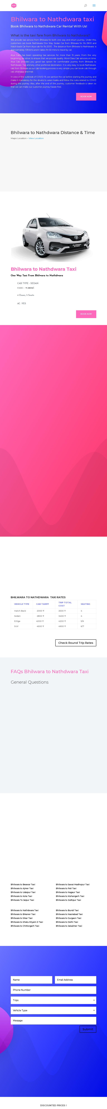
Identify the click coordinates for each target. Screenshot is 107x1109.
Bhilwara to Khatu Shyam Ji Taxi (27, 922)
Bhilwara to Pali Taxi (66, 888)
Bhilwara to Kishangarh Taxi (70, 896)
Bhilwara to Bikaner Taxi (23, 914)
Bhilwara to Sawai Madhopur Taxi (72, 884)
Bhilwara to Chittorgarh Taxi (25, 926)
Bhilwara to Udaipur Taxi (23, 892)
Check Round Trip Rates (75, 643)
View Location (36, 138)
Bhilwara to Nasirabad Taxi (69, 914)
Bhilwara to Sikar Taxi (21, 918)
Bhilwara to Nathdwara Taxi (24, 910)
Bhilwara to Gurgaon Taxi (68, 918)
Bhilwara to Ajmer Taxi (22, 888)
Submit (88, 1029)
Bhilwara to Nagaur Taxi (68, 892)
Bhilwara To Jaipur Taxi (22, 900)
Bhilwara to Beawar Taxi (23, 884)
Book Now (86, 97)
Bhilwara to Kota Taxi (21, 896)
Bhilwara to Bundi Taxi (67, 910)
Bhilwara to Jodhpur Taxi (68, 900)
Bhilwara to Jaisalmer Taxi (69, 926)
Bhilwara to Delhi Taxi (67, 922)
